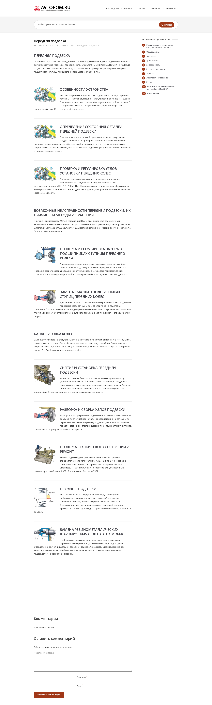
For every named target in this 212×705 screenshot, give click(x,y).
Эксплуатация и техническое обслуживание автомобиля (159, 46)
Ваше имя (82, 677)
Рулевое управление (156, 69)
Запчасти (155, 8)
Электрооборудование (157, 77)
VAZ (40, 45)
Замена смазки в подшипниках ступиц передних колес (90, 294)
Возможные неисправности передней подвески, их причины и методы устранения (82, 212)
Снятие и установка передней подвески (88, 370)
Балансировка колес (53, 333)
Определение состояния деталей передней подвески (91, 129)
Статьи (141, 8)
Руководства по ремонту (119, 8)
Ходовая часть (65, 45)
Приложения (153, 93)
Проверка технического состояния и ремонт (94, 449)
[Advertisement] (83, 589)
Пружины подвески (78, 488)
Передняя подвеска (52, 55)
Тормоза (150, 73)
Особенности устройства (84, 89)
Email (80, 686)
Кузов (149, 82)
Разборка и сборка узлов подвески (92, 409)
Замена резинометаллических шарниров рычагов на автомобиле (93, 531)
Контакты (171, 8)
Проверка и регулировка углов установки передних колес (88, 170)
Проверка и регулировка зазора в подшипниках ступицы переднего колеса (92, 253)
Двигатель (151, 56)
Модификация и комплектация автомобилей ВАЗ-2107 (161, 87)
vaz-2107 (49, 45)
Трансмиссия (152, 60)
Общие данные (153, 52)
